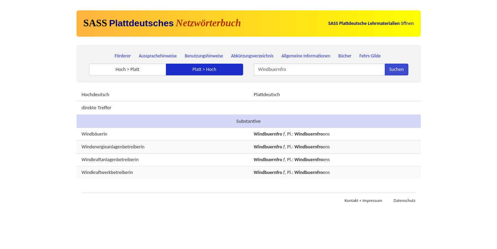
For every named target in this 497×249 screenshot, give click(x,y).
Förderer (123, 56)
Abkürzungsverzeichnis (252, 56)
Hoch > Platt (128, 69)
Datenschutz (404, 200)
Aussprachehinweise (158, 56)
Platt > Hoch (204, 69)
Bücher (345, 56)
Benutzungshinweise (204, 56)
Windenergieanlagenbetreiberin (113, 147)
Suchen (396, 69)
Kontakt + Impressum (363, 200)
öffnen (371, 23)
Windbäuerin (94, 134)
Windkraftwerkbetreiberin (107, 172)
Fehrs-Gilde (370, 56)
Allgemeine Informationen (306, 56)
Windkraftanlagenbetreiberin (110, 160)
